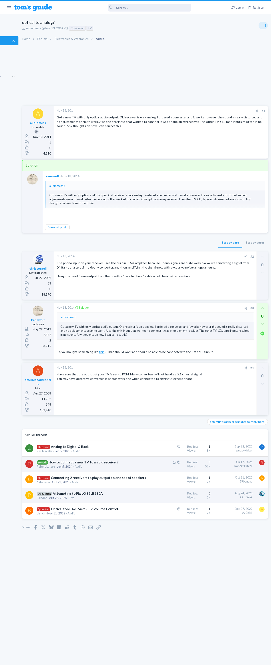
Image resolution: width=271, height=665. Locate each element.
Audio (70, 476)
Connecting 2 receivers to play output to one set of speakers (87, 521)
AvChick (175, 569)
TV (119, 28)
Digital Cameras (218, 331)
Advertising (88, 659)
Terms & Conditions (177, 659)
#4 (179, 384)
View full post (86, 227)
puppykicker (172, 467)
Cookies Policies (119, 659)
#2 (179, 256)
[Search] (124, 8)
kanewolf (81, 176)
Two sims (214, 297)
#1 (191, 111)
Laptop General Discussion (225, 267)
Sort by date (158, 242)
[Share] (185, 111)
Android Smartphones (222, 288)
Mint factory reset (227, 276)
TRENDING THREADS (215, 241)
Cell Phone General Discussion (227, 310)
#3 (179, 308)
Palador (71, 554)
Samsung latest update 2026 (235, 340)
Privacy (147, 659)
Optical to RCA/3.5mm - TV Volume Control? (85, 570)
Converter (106, 28)
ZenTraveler (74, 472)
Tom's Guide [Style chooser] (235, 640)
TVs (100, 554)
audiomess (62, 28)
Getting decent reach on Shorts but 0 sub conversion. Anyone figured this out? (237, 366)
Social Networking (219, 382)
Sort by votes (182, 242)
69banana (72, 530)
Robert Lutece (75, 501)
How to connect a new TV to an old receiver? (84, 491)
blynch (70, 579)
